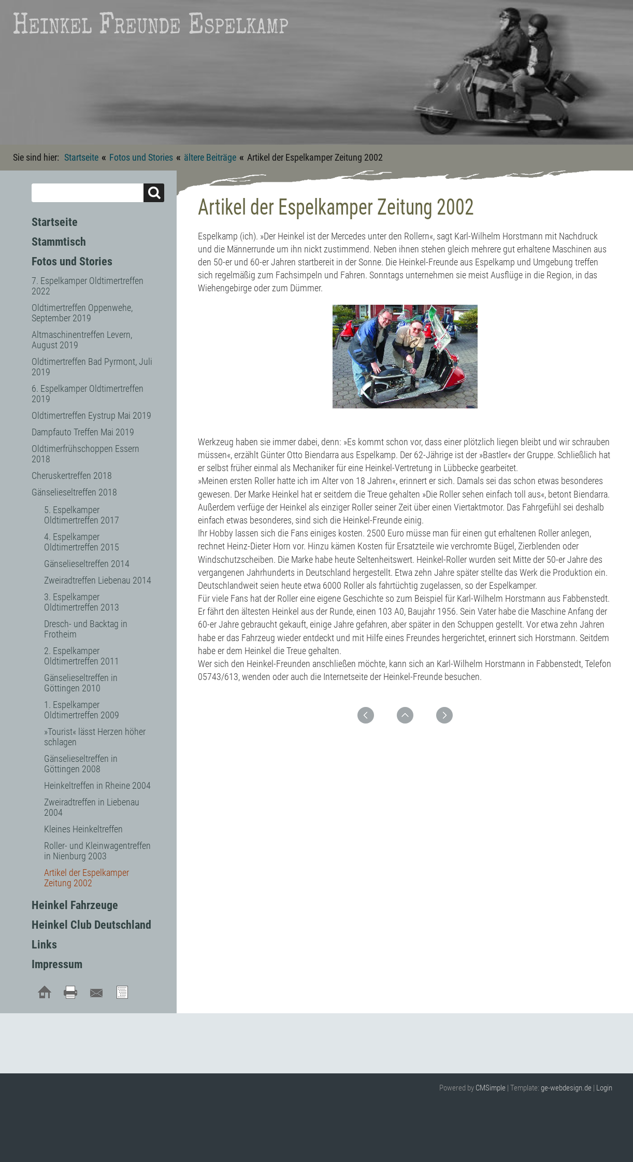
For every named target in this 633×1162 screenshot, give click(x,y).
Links (44, 944)
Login (604, 1088)
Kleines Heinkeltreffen (83, 829)
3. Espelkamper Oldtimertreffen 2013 (81, 602)
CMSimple (491, 1088)
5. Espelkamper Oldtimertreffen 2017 (81, 515)
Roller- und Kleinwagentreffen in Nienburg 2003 (97, 850)
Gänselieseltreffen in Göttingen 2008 (81, 763)
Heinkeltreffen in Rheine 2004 (97, 785)
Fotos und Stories (141, 157)
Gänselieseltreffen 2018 (74, 492)
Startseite (81, 157)
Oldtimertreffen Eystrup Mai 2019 (91, 415)
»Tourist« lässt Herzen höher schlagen (95, 736)
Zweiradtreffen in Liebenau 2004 (91, 807)
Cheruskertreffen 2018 (72, 475)
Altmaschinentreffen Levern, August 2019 (82, 339)
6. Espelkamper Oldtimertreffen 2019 (87, 393)
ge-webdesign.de (566, 1088)
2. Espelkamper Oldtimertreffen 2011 (81, 656)
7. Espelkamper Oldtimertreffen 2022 (87, 285)
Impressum (57, 964)
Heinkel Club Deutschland (91, 924)
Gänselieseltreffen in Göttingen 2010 (81, 682)
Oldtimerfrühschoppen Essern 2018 (85, 453)
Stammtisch (59, 241)
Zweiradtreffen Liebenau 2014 (97, 580)
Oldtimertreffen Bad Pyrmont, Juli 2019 (92, 366)
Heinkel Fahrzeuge (75, 905)
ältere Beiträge (210, 157)
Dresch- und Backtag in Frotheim (85, 629)
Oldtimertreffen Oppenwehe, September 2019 (82, 312)
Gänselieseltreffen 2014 (87, 563)
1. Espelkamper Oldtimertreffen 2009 (81, 709)
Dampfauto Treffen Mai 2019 (83, 432)
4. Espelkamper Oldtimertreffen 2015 (81, 541)
